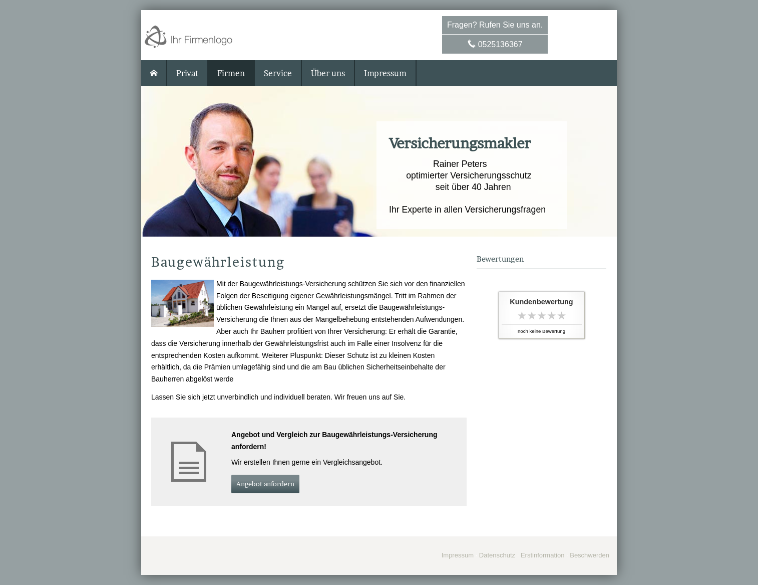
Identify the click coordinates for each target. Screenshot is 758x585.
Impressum (458, 555)
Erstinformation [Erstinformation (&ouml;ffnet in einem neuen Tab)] (542, 555)
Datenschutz (497, 555)
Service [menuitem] (278, 73)
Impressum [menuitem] (385, 73)
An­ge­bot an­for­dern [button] (265, 484)
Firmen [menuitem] (231, 73)
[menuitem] (154, 73)
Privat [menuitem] (187, 73)
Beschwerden (589, 555)
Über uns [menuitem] (328, 73)
